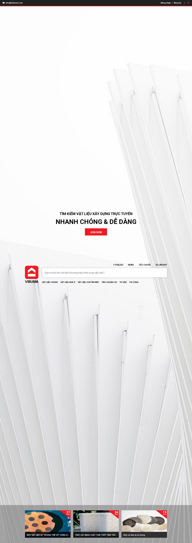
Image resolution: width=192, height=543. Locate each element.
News (131, 265)
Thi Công (133, 282)
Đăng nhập (166, 3)
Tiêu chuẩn (145, 265)
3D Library (161, 265)
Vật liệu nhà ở (67, 282)
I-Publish (118, 265)
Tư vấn (122, 282)
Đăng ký (177, 3)
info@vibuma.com (13, 3)
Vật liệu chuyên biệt (88, 282)
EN (188, 3)
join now (96, 232)
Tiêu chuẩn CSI (109, 282)
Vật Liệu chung (50, 282)
